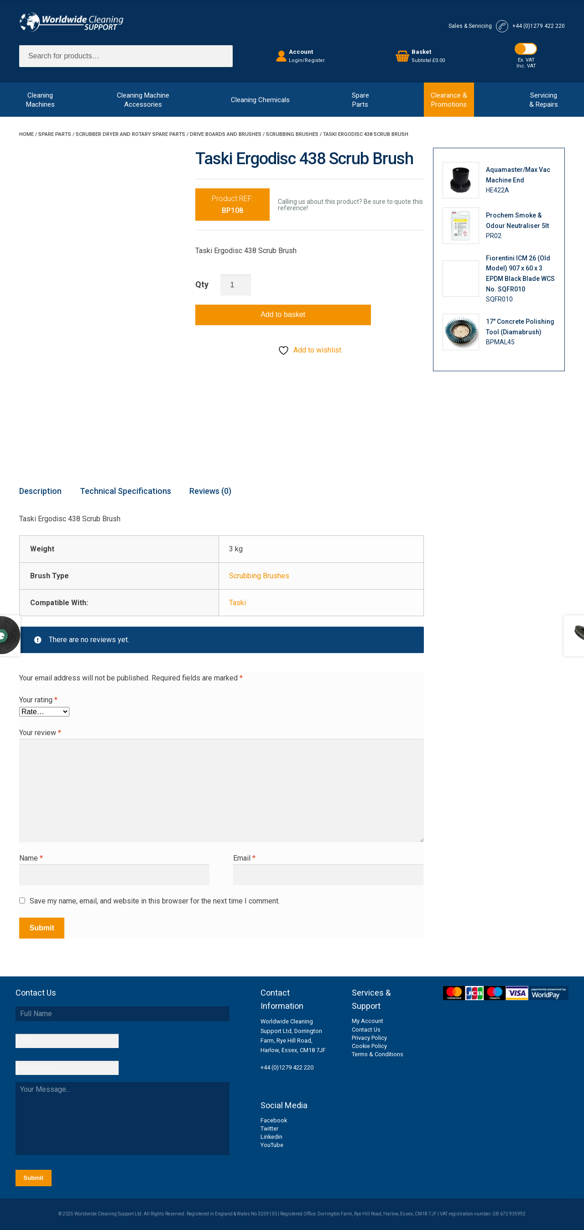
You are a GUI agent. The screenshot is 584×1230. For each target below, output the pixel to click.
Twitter (269, 1128)
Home (26, 134)
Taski (237, 602)
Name (31, 858)
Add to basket (283, 314)
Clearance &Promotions (449, 100)
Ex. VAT (526, 60)
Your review (40, 732)
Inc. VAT (526, 66)
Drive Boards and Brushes (225, 134)
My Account (367, 1020)
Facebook (274, 1120)
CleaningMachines (40, 100)
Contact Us (366, 1029)
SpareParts (360, 100)
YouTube (272, 1145)
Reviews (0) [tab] (210, 491)
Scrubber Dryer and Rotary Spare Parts (130, 134)
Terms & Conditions (377, 1054)
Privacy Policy (369, 1037)
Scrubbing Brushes (292, 134)
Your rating (38, 699)
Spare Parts (54, 134)
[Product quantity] (235, 285)
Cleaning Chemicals (260, 100)
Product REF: (232, 204)
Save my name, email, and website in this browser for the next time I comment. (155, 901)
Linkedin (271, 1136)
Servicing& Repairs (543, 100)
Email (244, 858)
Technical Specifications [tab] (125, 491)
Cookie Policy (369, 1046)
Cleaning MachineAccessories (143, 100)
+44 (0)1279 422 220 (287, 1067)
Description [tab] (40, 491)
